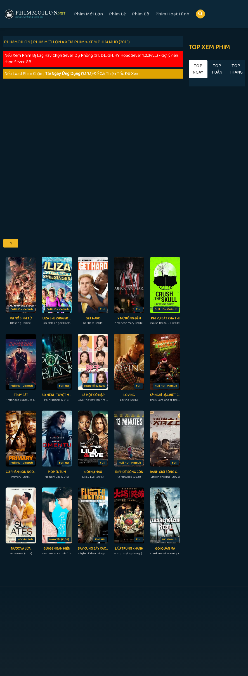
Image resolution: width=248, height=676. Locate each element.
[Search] (200, 14)
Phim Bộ (140, 14)
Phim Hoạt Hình (172, 14)
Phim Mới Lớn (88, 14)
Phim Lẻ (117, 14)
